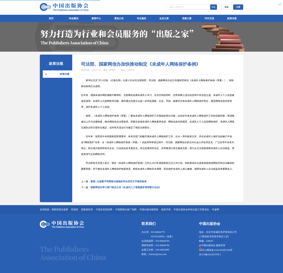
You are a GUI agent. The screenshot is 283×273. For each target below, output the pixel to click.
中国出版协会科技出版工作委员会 (191, 209)
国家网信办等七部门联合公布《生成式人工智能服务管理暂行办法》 (126, 187)
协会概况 (73, 18)
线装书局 (166, 209)
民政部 (74, 209)
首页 (51, 18)
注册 (238, 7)
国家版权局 (87, 209)
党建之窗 (186, 18)
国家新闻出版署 (60, 209)
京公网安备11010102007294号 (217, 250)
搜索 (213, 7)
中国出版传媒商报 (148, 209)
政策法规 (232, 18)
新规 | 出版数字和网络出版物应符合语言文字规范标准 (119, 181)
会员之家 (164, 18)
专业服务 (141, 18)
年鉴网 (215, 209)
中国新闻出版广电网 (125, 209)
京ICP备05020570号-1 (210, 254)
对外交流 (209, 18)
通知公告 (119, 18)
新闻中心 (96, 18)
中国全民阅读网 (104, 209)
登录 (226, 7)
